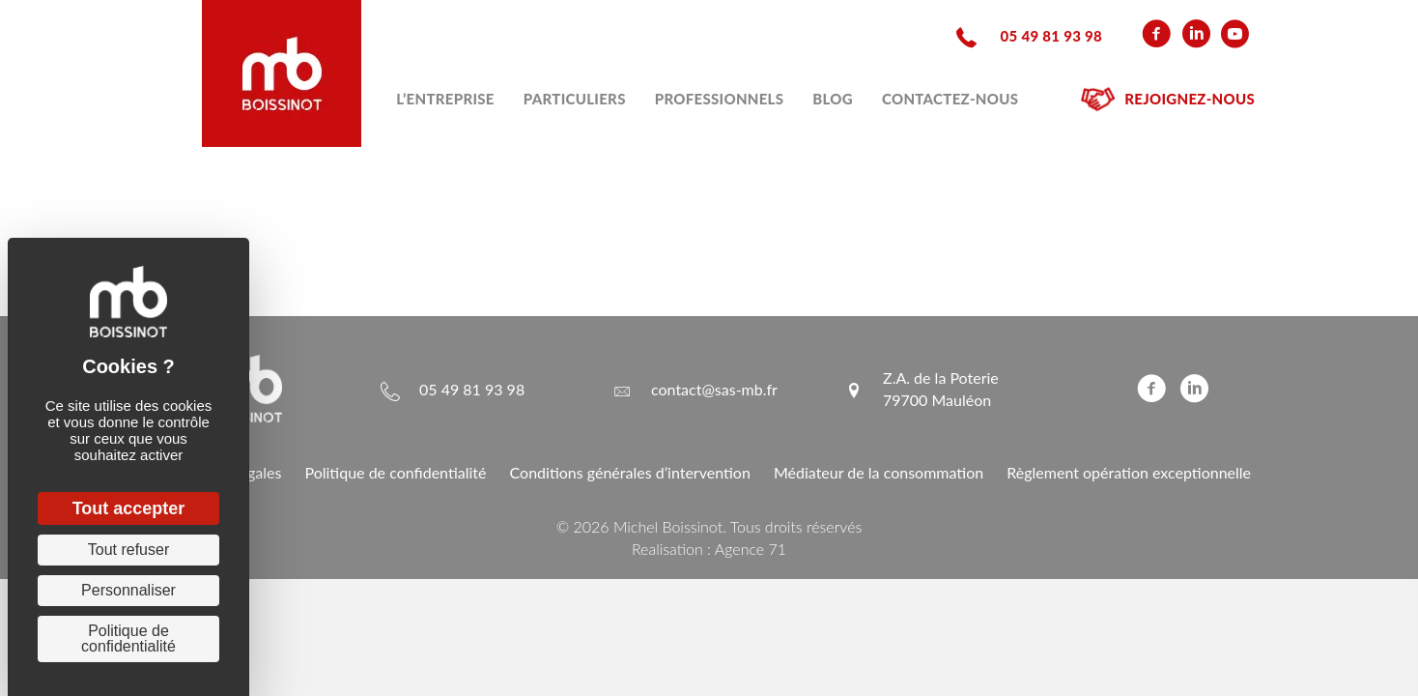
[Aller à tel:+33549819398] (1027, 34)
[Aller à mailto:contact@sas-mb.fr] (695, 388)
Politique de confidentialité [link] (128, 638)
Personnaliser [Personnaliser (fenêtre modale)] (128, 590)
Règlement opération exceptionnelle (1129, 472)
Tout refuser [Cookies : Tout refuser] (128, 549)
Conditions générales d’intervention (630, 472)
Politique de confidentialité (395, 472)
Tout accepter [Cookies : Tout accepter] (128, 508)
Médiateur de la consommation (878, 472)
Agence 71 (750, 548)
